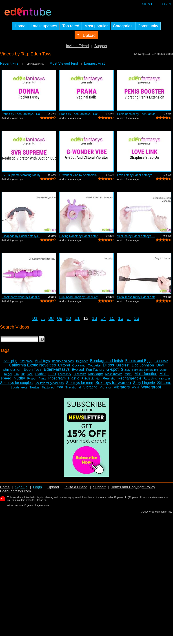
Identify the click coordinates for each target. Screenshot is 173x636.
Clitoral (64, 365)
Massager (95, 374)
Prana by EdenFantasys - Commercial (78, 114)
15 (111, 318)
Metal (128, 374)
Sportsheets (19, 387)
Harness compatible (145, 369)
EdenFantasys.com (15, 491)
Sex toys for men (79, 383)
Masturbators (113, 374)
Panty (42, 378)
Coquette (94, 365)
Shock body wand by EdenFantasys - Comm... (21, 297)
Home (5, 487)
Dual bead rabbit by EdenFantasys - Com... (78, 297)
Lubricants (79, 374)
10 (68, 318)
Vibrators (122, 387)
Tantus (34, 387)
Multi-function (146, 374)
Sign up (148, 4)
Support (100, 46)
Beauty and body (63, 361)
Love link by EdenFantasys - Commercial (136, 175)
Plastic (73, 378)
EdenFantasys (57, 369)
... (43, 318)
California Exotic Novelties (32, 365)
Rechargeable (130, 378)
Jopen (164, 369)
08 (51, 318)
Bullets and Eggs (138, 361)
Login (165, 4)
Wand (135, 387)
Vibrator (105, 387)
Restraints (150, 378)
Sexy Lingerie (144, 383)
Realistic (109, 378)
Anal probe (26, 361)
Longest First (94, 63)
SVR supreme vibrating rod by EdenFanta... (21, 175)
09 (59, 318)
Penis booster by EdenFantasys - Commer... (136, 114)
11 (77, 318)
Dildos (108, 365)
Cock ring (79, 365)
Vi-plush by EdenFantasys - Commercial (136, 236)
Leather (40, 374)
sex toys (165, 378)
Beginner (82, 361)
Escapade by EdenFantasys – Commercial (21, 236)
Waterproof (151, 387)
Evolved (78, 369)
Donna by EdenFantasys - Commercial (21, 114)
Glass (125, 369)
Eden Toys (33, 369)
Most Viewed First (63, 63)
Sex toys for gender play (49, 383)
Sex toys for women (113, 382)
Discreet (123, 365)
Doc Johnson (143, 365)
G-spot (112, 369)
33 (136, 318)
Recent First (9, 63)
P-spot (31, 378)
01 (35, 318)
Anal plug (11, 361)
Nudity (19, 378)
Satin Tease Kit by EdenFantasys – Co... (136, 297)
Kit (22, 374)
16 (120, 318)
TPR (60, 387)
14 (103, 318)
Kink (16, 374)
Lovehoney (64, 374)
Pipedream (57, 378)
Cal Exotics (161, 361)
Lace (30, 374)
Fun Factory (95, 369)
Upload (53, 487)
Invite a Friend (77, 46)
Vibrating (90, 387)
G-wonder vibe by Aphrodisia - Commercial (78, 175)
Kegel (8, 374)
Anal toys (42, 361)
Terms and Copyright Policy (133, 487)
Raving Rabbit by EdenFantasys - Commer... (78, 236)
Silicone (164, 382)
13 (94, 318)
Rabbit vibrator (90, 378)
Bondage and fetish (106, 361)
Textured (48, 387)
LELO (52, 374)
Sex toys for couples (16, 383)
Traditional (73, 387)
